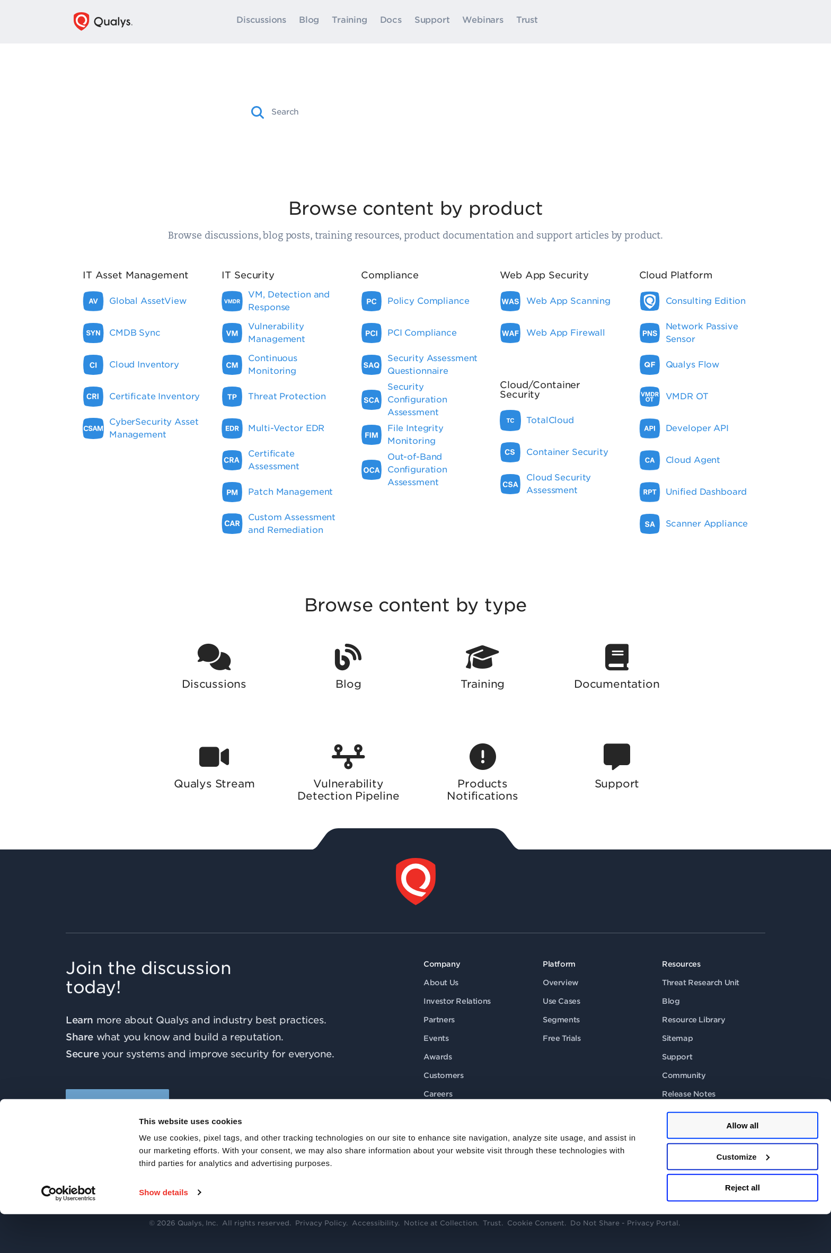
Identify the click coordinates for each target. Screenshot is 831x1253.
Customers (443, 1075)
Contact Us (443, 1112)
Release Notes (688, 1094)
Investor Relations (457, 1001)
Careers (437, 1094)
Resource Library (694, 1019)
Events (436, 1038)
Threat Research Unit (700, 982)
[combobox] (425, 112)
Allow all (743, 1164)
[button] (258, 112)
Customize (743, 1195)
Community (683, 1075)
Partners (439, 1019)
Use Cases (561, 1001)
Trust (527, 21)
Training (349, 21)
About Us (440, 982)
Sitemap (677, 1038)
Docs (391, 21)
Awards (437, 1057)
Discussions (261, 21)
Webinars (482, 21)
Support (432, 21)
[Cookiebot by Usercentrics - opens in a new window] (68, 1232)
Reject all (742, 1226)
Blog (309, 21)
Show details (163, 1231)
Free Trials (562, 1038)
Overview (561, 982)
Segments (561, 1019)
